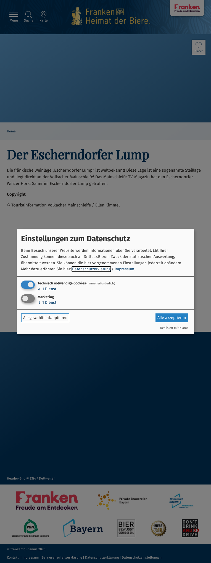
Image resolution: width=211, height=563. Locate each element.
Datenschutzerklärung (91, 269)
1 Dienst (47, 289)
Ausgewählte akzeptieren (45, 317)
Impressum (124, 269)
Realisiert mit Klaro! (174, 328)
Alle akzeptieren (171, 317)
